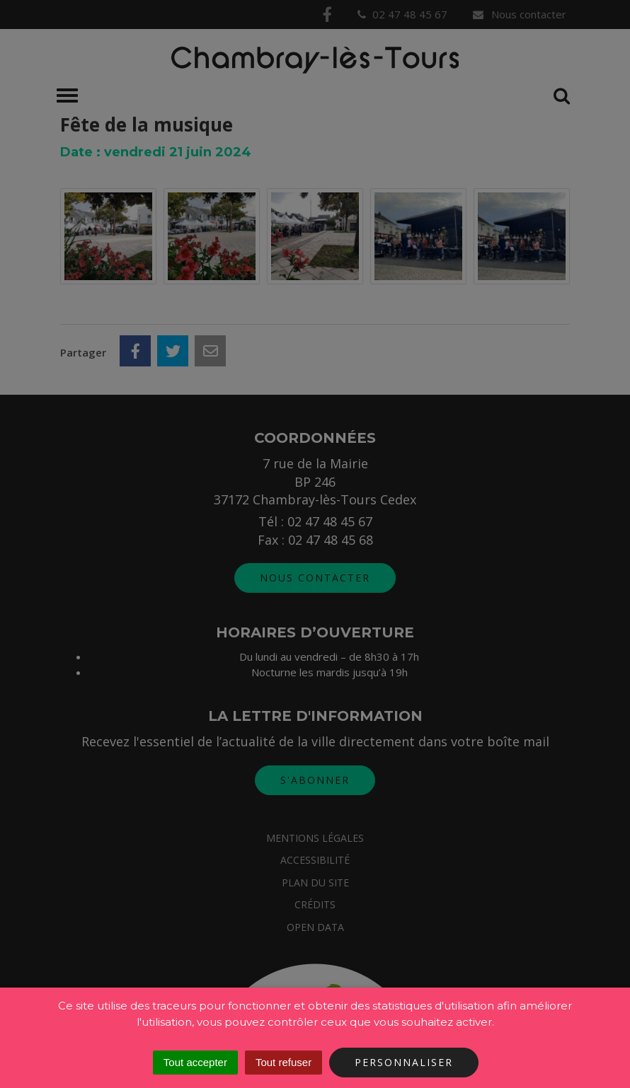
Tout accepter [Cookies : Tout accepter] (195, 1062)
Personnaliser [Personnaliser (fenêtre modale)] (404, 1062)
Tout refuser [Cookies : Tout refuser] (283, 1062)
